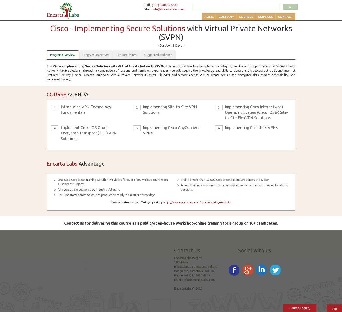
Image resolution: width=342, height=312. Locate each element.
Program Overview (62, 55)
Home (209, 17)
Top (334, 308)
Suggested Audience (158, 55)
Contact (285, 17)
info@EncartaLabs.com (168, 9)
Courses (246, 17)
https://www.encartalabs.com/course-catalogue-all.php (197, 202)
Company (226, 17)
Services (265, 17)
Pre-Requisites (127, 55)
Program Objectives (96, 55)
